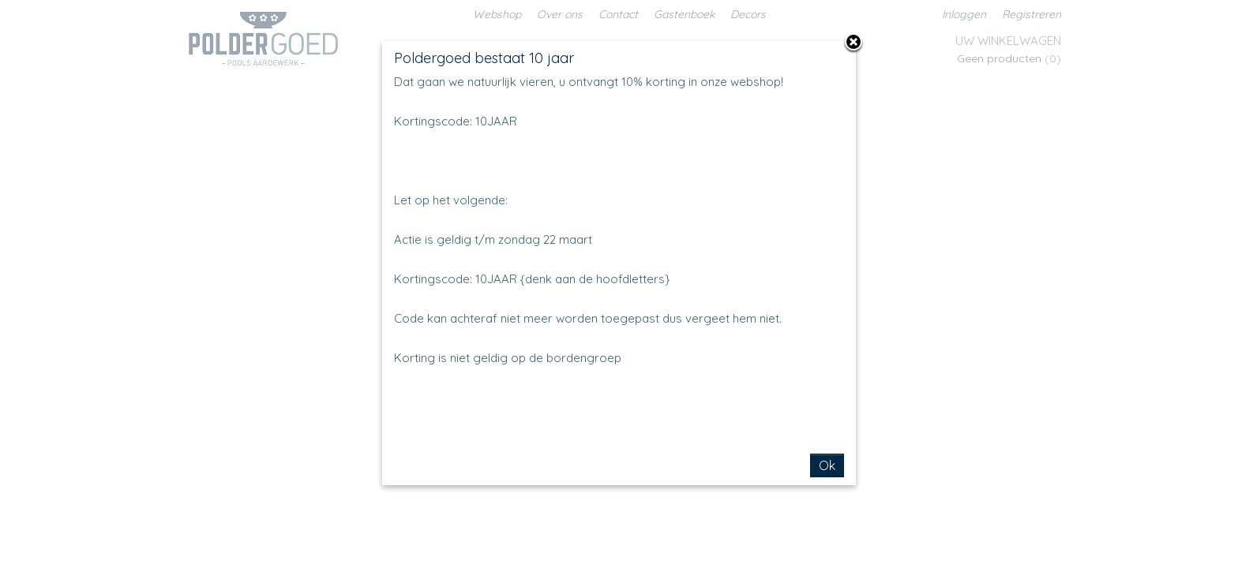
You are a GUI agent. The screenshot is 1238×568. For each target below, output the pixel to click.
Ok (827, 465)
